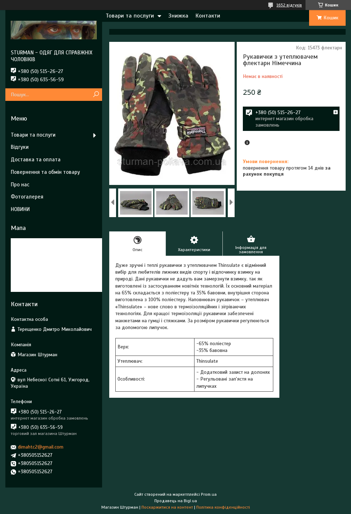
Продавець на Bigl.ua (175, 500)
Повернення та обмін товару (45, 172)
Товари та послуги (130, 15)
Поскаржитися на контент (167, 507)
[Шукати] (96, 94)
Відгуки (20, 147)
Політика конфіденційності (223, 507)
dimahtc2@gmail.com (40, 447)
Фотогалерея (27, 197)
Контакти (208, 15)
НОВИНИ (20, 209)
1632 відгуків (289, 5)
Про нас (20, 184)
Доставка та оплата (36, 159)
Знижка (178, 15)
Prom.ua (209, 494)
